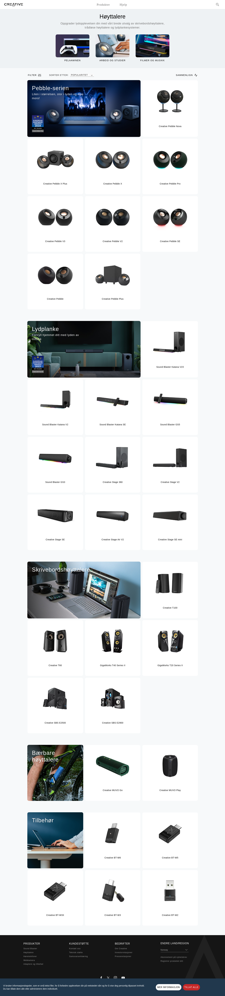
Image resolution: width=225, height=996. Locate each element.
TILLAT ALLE (191, 987)
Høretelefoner (30, 956)
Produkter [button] (103, 4)
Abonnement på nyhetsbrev (174, 957)
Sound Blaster (30, 948)
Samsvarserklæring (78, 956)
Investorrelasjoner (123, 952)
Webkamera (29, 960)
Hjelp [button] (123, 4)
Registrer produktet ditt (172, 961)
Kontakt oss (75, 948)
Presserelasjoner (123, 956)
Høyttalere (28, 952)
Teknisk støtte (76, 952)
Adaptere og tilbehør (33, 964)
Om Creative (121, 948)
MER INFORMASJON (168, 987)
